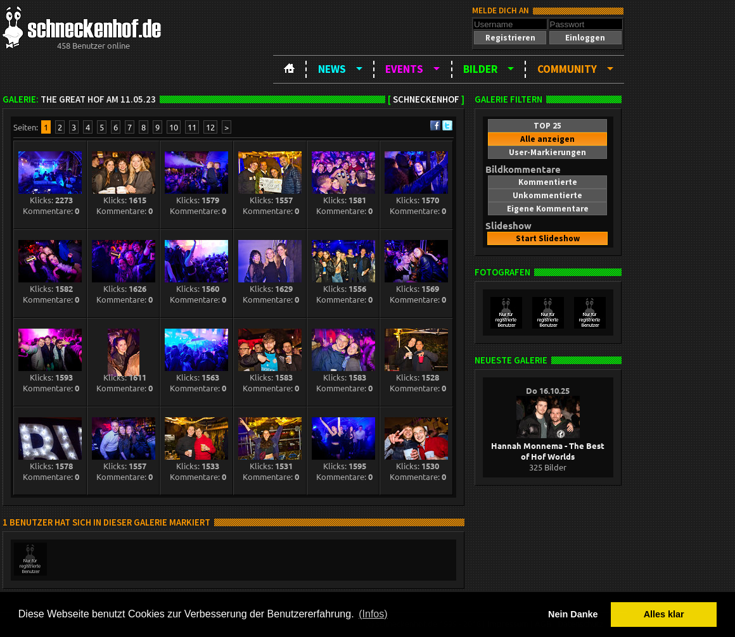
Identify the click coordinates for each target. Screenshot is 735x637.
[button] (510, 37)
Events (404, 69)
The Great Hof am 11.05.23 (98, 99)
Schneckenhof (426, 99)
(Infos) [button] (373, 614)
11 (192, 127)
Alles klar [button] (664, 614)
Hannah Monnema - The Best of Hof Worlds (547, 445)
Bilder (480, 69)
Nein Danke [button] (573, 614)
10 (173, 127)
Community (567, 69)
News (332, 69)
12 (210, 127)
